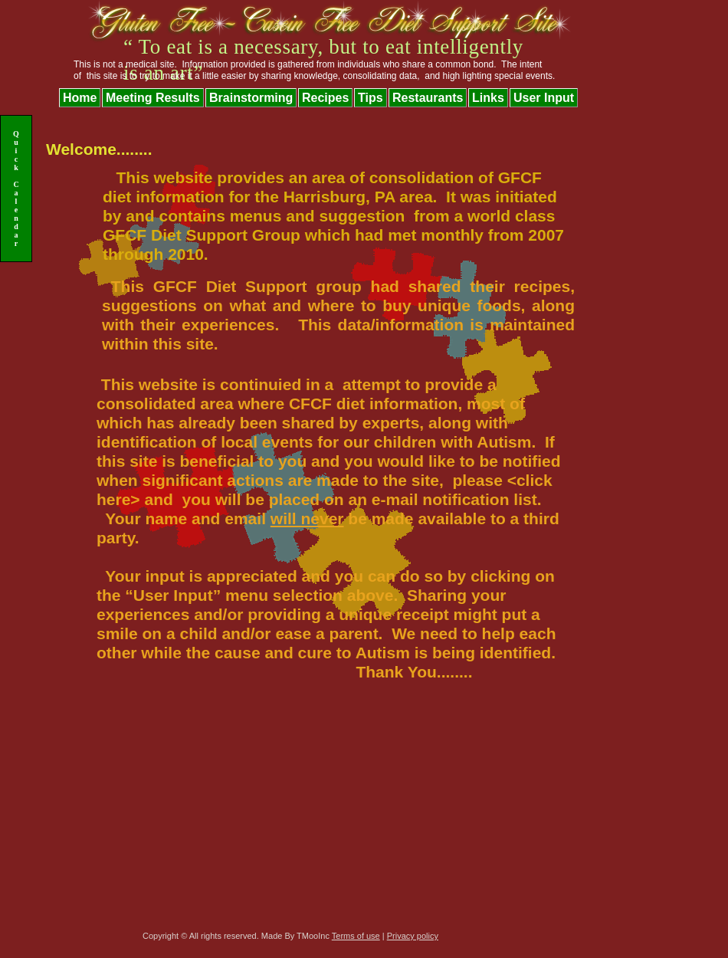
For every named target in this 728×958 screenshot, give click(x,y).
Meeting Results (153, 97)
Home (80, 97)
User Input (543, 97)
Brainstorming (251, 97)
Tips (370, 97)
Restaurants (427, 97)
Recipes (325, 97)
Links (488, 97)
